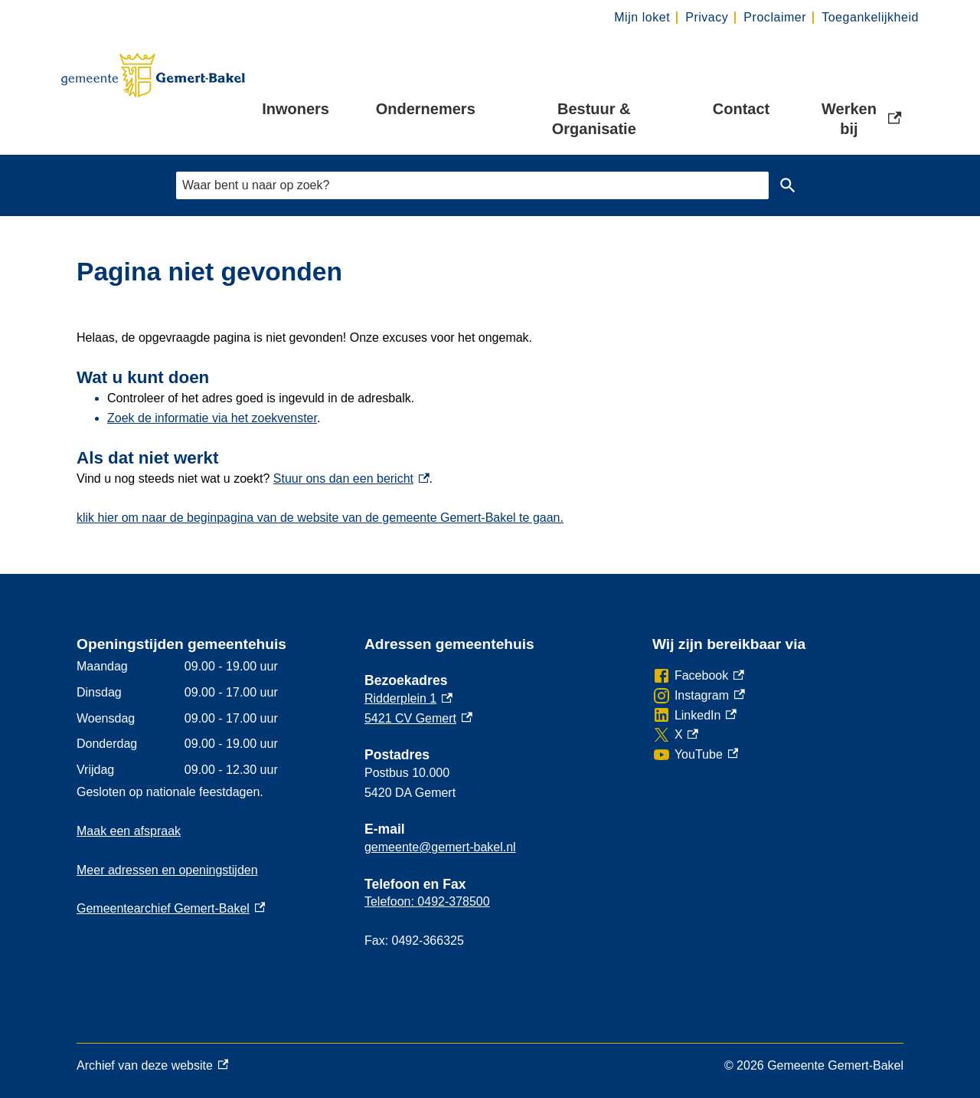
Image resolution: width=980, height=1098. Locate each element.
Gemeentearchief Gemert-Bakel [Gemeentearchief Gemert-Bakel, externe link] (171, 908)
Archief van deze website (152, 1066)
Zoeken (788, 185)
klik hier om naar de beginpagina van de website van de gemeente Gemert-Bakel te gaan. (320, 517)
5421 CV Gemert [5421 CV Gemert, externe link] (418, 718)
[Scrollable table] (208, 718)
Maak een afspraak (129, 830)
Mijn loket (642, 17)
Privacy (706, 17)
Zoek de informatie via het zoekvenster (212, 417)
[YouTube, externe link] (695, 755)
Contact (741, 108)
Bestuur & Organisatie (594, 118)
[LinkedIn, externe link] (694, 716)
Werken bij (862, 118)
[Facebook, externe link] (698, 676)
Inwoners (295, 108)
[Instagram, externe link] (698, 696)
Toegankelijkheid (870, 17)
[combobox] (472, 185)
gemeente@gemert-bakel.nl (440, 847)
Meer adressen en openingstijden (167, 870)
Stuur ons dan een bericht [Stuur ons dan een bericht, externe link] (351, 478)
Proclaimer (774, 17)
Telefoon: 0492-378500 (427, 901)
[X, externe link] (675, 735)
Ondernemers (425, 108)
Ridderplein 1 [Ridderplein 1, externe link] (408, 698)
